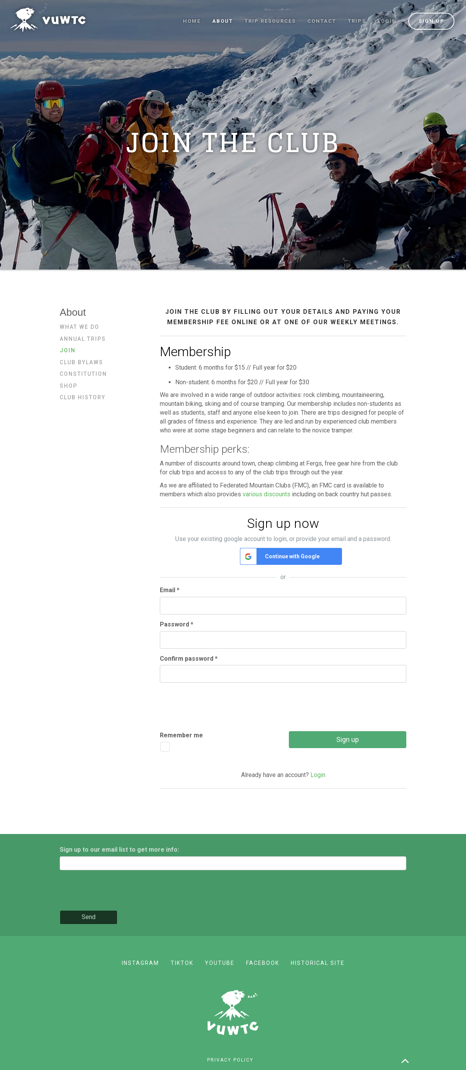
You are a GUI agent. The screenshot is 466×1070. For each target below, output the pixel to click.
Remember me (181, 735)
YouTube (220, 963)
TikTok (182, 963)
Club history (83, 397)
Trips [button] (357, 21)
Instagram (140, 963)
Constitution (83, 374)
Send (89, 917)
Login (387, 21)
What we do (79, 327)
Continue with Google (292, 556)
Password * (176, 624)
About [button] (222, 21)
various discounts (266, 494)
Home (192, 21)
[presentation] (218, 703)
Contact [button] (321, 21)
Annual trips (83, 339)
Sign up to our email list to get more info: (119, 849)
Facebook (262, 963)
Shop (68, 386)
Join (67, 350)
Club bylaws (81, 362)
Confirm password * (189, 658)
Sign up (431, 21)
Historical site (318, 963)
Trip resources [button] (270, 21)
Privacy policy (230, 1060)
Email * (169, 590)
